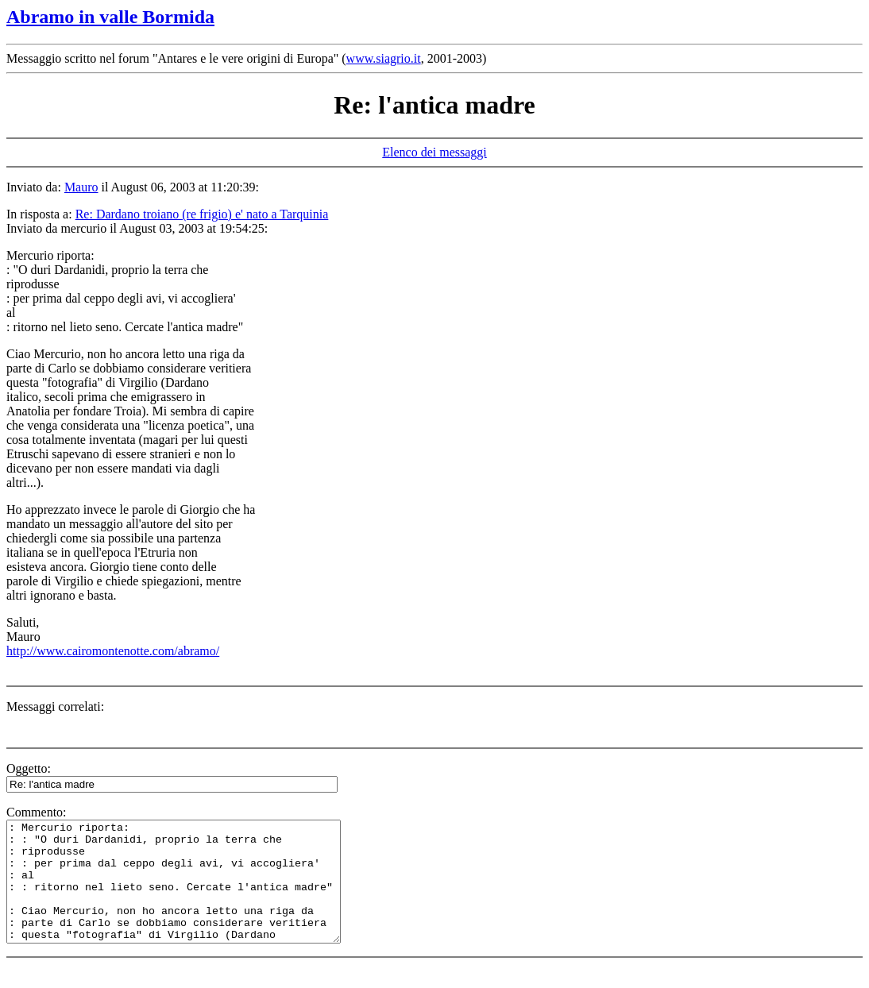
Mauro (81, 187)
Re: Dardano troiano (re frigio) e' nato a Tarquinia (202, 214)
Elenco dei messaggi (434, 152)
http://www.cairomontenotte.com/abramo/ (112, 651)
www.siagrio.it (383, 58)
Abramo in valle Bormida (110, 16)
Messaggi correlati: (55, 706)
